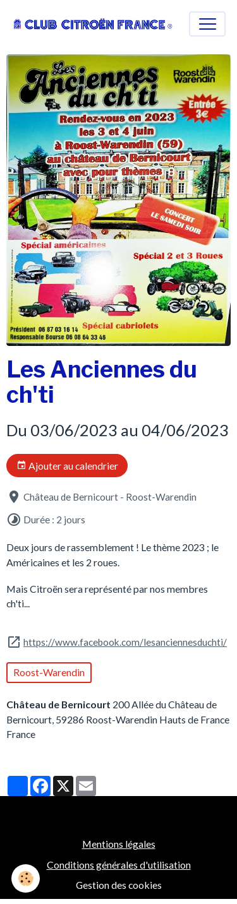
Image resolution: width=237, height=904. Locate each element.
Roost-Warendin (49, 672)
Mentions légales (118, 844)
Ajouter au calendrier (67, 466)
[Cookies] (25, 878)
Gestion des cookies (119, 885)
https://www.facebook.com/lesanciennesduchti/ (125, 642)
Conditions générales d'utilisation (119, 865)
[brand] (93, 24)
